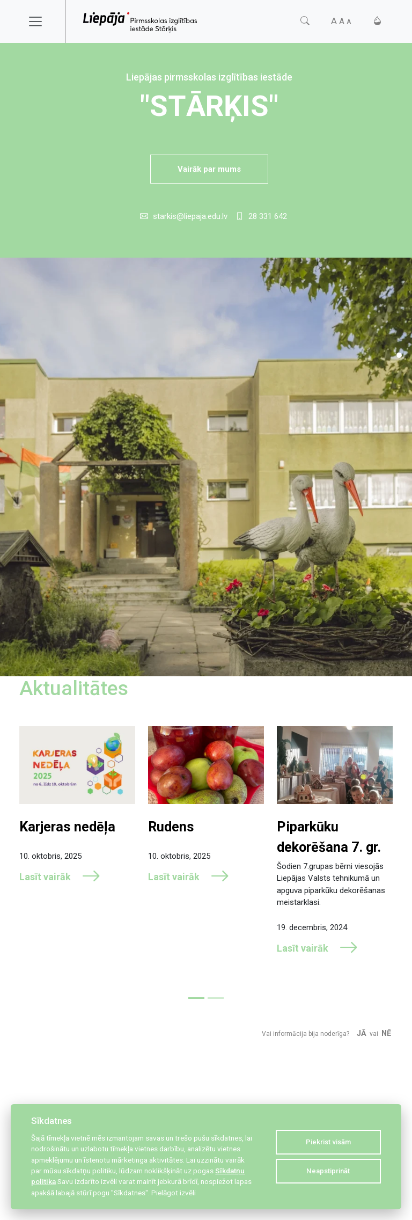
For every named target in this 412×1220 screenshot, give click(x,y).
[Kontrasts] (377, 21)
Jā (361, 1033)
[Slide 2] (216, 998)
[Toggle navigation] (42, 21)
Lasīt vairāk (60, 877)
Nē (386, 1033)
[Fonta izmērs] (341, 21)
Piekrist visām (328, 1142)
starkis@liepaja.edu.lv (190, 216)
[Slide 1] (399, 355)
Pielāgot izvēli (173, 1192)
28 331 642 (267, 216)
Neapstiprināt (328, 1171)
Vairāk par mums (209, 169)
